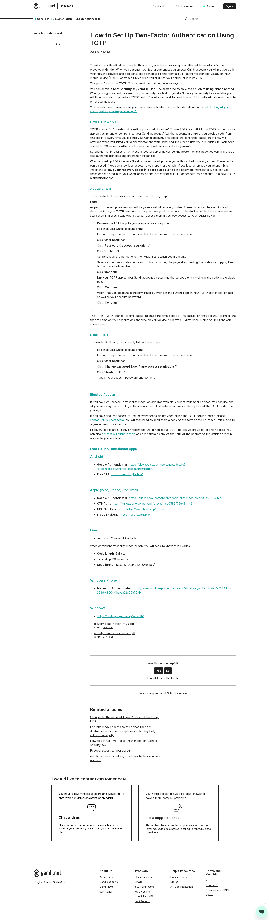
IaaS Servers (142, 901)
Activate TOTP (101, 189)
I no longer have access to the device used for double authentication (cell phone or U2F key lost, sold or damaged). (122, 731)
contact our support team (107, 420)
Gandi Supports (109, 881)
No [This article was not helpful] (168, 670)
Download (108, 627)
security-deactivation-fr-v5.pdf (114, 624)
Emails (138, 881)
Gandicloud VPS (144, 896)
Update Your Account (89, 18)
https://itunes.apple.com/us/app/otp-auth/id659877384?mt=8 (152, 503)
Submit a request (186, 6)
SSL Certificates (144, 886)
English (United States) (50, 882)
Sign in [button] (229, 6)
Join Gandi (106, 891)
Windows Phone (103, 580)
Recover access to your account (111, 750)
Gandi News (106, 886)
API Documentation (181, 886)
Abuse (209, 880)
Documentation (62, 18)
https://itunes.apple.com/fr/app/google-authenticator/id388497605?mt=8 (176, 498)
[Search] (213, 19)
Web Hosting (142, 891)
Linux (94, 530)
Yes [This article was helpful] (158, 670)
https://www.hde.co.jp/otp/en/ (146, 509)
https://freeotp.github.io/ (127, 474)
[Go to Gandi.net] (64, 873)
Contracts (212, 885)
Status (210, 6)
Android (96, 456)
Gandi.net (158, 6)
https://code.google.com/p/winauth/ (120, 616)
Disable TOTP (100, 335)
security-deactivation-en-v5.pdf (114, 633)
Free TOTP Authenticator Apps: (114, 449)
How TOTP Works (103, 122)
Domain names (143, 876)
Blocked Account (103, 394)
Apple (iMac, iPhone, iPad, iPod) (114, 490)
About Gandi (107, 876)
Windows (98, 608)
